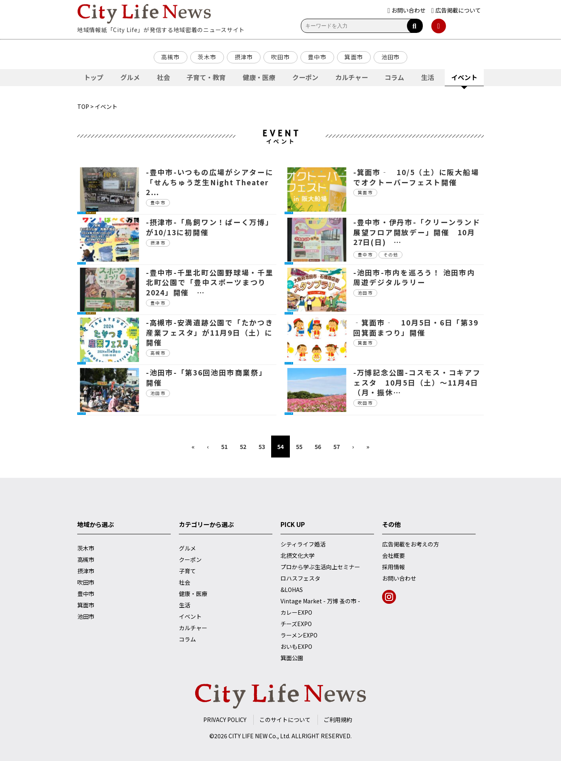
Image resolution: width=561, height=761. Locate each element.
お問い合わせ (399, 578)
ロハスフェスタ (300, 578)
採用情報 (393, 567)
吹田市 (280, 57)
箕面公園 (291, 658)
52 (243, 446)
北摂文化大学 (297, 555)
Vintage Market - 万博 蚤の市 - (320, 601)
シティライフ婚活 (303, 544)
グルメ (130, 77)
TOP (83, 106)
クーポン (305, 77)
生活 (427, 77)
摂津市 (244, 57)
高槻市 (170, 57)
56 (318, 446)
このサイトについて (285, 719)
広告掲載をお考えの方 (410, 544)
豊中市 (317, 57)
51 (224, 446)
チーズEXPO (296, 624)
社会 (163, 77)
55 (299, 446)
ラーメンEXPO (298, 635)
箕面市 (353, 57)
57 (336, 446)
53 (262, 446)
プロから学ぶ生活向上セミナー (320, 567)
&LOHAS (291, 589)
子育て (187, 571)
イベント (464, 77)
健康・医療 (259, 77)
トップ (93, 77)
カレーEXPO (296, 612)
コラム (394, 77)
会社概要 (393, 555)
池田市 (390, 57)
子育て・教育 (206, 77)
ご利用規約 (338, 719)
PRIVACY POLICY (224, 719)
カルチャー (351, 77)
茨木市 (207, 57)
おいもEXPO (296, 646)
